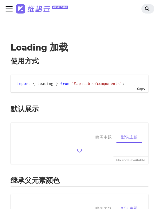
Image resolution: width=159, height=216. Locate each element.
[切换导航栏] (9, 8)
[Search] (147, 9)
